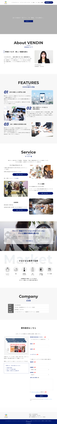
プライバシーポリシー (35, 392)
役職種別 (31, 367)
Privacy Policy (45, 398)
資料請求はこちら (28, 21)
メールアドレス (33, 354)
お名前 (31, 349)
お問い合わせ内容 (33, 377)
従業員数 (31, 372)
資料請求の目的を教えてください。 (37, 337)
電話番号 (31, 362)
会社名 (31, 343)
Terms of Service (50, 398)
